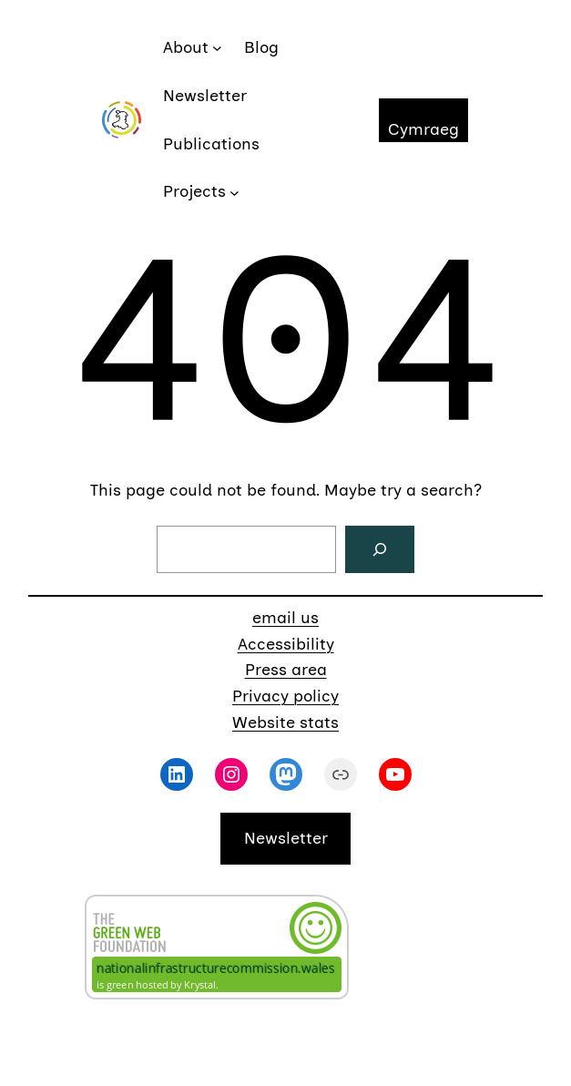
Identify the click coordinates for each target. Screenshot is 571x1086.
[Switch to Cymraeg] (423, 120)
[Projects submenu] (234, 192)
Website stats (285, 722)
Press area (286, 670)
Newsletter (286, 838)
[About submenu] (217, 48)
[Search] (379, 549)
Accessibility (286, 644)
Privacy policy (285, 696)
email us (285, 618)
